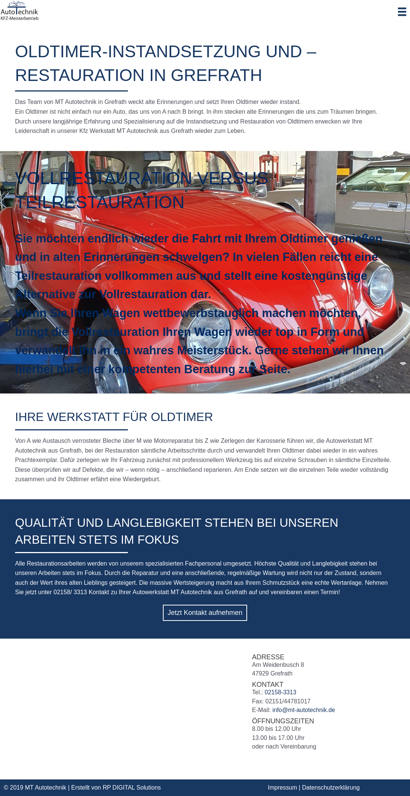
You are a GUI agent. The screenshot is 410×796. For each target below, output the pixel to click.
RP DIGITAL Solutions (132, 787)
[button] (205, 613)
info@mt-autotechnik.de (304, 710)
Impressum (283, 787)
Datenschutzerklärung (331, 787)
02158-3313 (281, 692)
